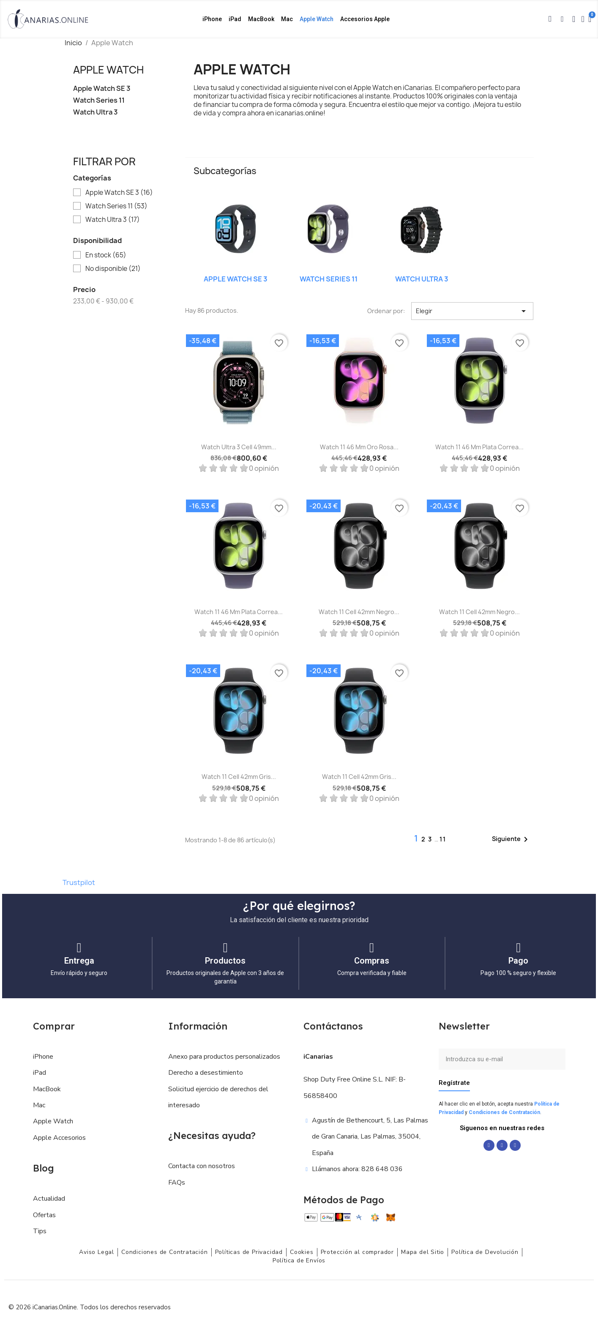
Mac (287, 19)
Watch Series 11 (99, 100)
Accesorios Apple (365, 19)
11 (443, 839)
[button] (550, 19)
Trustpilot (79, 882)
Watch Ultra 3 (95, 112)
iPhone (212, 19)
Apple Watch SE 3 (102, 88)
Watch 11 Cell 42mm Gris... (239, 777)
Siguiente (511, 839)
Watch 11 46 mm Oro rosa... (359, 447)
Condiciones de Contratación (504, 1112)
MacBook (261, 19)
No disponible (113, 269)
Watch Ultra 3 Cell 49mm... (238, 447)
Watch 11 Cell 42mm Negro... (359, 612)
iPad (235, 19)
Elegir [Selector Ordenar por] (472, 311)
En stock (105, 255)
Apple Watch (316, 19)
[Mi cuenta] (583, 19)
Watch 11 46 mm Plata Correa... (479, 447)
